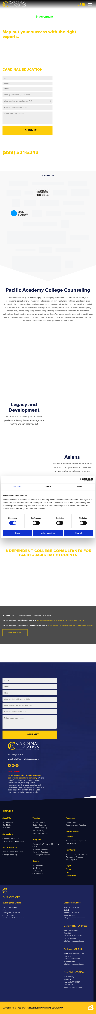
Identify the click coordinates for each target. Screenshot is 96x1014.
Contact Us (71, 876)
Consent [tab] (16, 487)
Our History (71, 844)
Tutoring (36, 818)
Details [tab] (48, 487)
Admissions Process (74, 857)
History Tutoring (39, 825)
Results (35, 861)
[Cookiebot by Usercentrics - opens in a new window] (82, 479)
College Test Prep (9, 855)
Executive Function (40, 852)
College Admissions (10, 838)
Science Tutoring (39, 828)
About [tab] (79, 487)
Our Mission (7, 822)
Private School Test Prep (12, 852)
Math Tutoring (38, 830)
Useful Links (71, 822)
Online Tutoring (39, 822)
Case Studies (38, 874)
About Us (6, 818)
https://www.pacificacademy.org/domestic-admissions (60, 620)
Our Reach (37, 868)
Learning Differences (41, 855)
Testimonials (37, 871)
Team (84, 4)
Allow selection (48, 533)
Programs (36, 839)
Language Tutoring (40, 833)
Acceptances (37, 865)
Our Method (7, 825)
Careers (69, 836)
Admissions (7, 834)
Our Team (6, 828)
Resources (70, 818)
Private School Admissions (13, 841)
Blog (68, 872)
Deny (17, 533)
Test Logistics (71, 860)
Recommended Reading (76, 825)
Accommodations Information (78, 854)
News (68, 869)
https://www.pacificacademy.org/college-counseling (70, 625)
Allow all (78, 533)
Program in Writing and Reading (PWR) (45, 845)
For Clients (71, 850)
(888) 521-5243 (18, 754)
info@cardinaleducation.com (26, 759)
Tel (79, 4)
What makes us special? (76, 841)
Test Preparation (9, 847)
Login (68, 865)
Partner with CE (73, 831)
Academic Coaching (40, 849)
